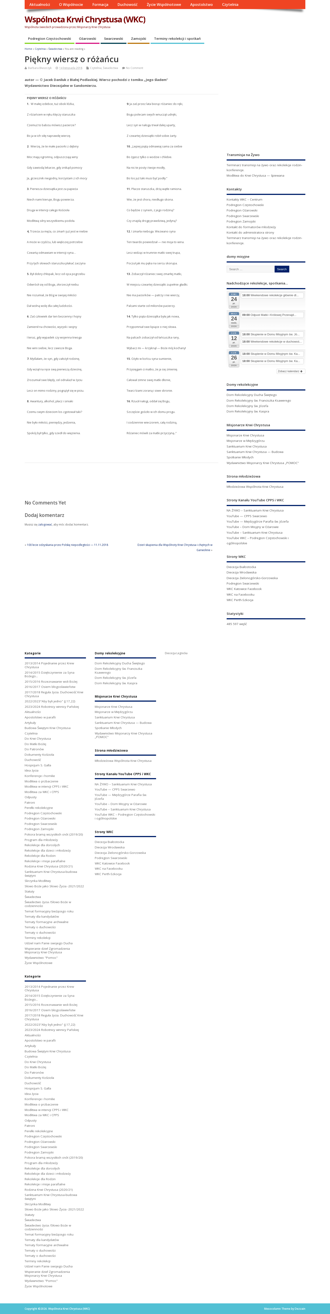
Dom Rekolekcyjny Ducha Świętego (252, 395)
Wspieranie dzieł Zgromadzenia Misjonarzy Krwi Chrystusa (47, 950)
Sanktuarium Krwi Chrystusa (247, 446)
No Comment (134, 68)
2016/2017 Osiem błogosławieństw (50, 687)
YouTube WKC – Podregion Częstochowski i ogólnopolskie (125, 816)
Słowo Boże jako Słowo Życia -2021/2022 (54, 886)
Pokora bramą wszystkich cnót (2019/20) (54, 834)
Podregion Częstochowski (49, 38)
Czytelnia (230, 4)
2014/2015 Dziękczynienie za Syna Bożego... (49, 674)
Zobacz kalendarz (290, 371)
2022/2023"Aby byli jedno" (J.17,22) (50, 701)
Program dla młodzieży (41, 840)
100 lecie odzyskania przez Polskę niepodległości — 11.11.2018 (67, 545)
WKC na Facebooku (240, 594)
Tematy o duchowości (40, 927)
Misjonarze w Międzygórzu (246, 441)
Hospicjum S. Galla (38, 765)
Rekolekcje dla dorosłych (42, 845)
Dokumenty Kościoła (39, 755)
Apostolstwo (201, 4)
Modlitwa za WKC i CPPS (42, 792)
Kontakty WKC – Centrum (244, 199)
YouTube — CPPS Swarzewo (247, 516)
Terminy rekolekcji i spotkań (177, 38)
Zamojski (138, 38)
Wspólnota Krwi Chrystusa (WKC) (85, 19)
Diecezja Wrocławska (241, 572)
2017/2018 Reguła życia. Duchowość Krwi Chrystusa (54, 694)
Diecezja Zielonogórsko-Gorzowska (252, 578)
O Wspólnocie (71, 4)
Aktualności (39, 4)
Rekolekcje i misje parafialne (45, 861)
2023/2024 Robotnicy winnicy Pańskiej (52, 707)
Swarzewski (113, 38)
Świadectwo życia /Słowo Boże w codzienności (48, 904)
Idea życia (31, 770)
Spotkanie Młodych (240, 457)
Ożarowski (87, 38)
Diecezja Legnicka (176, 653)
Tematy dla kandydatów (42, 916)
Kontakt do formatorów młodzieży (251, 227)
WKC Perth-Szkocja (240, 600)
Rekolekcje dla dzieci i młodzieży (48, 850)
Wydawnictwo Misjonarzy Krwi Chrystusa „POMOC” (263, 463)
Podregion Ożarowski (242, 210)
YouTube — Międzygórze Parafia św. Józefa (258, 521)
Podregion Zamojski (241, 221)
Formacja (100, 4)
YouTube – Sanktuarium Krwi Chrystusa (255, 532)
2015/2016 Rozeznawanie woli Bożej (51, 681)
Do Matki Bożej (35, 744)
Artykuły (30, 723)
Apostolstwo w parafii (40, 717)
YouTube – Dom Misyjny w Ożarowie (253, 527)
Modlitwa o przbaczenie (41, 781)
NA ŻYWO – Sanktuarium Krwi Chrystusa (255, 510)
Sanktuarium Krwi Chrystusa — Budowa (255, 452)
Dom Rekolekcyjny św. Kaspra (248, 411)
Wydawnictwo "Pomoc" (41, 958)
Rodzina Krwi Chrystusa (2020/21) (49, 866)
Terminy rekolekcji (37, 938)
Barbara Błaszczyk (40, 68)
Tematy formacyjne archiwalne (47, 922)
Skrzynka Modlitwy (38, 881)
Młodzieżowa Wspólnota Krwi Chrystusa (255, 487)
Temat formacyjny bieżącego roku (49, 911)
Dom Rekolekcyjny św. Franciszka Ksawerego (259, 400)
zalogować (45, 524)
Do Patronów (34, 749)
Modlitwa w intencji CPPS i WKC (47, 786)
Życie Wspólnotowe (164, 4)
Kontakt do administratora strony (250, 232)
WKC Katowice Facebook (244, 589)
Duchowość (127, 4)
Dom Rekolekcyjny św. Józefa (247, 406)
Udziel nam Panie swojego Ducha (49, 943)
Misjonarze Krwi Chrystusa (245, 435)
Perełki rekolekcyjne (39, 808)
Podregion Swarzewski (243, 216)
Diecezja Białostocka (241, 567)
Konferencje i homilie (40, 776)
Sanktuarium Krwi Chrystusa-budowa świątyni (51, 874)
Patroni (30, 802)
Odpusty (31, 797)
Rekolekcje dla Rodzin (40, 856)
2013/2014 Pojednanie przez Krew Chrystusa (49, 665)
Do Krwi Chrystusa (38, 738)
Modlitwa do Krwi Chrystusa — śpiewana (255, 175)
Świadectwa (110, 68)
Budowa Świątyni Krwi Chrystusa (48, 728)
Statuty (29, 891)
